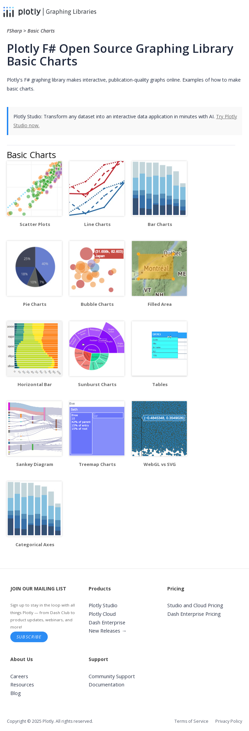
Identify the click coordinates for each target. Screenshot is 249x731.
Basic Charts (41, 30)
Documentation (106, 684)
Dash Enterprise (107, 622)
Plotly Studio (103, 605)
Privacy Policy (228, 721)
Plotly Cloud (102, 614)
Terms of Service (191, 721)
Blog (15, 693)
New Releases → (108, 630)
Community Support (112, 676)
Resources (22, 684)
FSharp (15, 30)
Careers (19, 676)
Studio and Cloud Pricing (195, 605)
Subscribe (29, 637)
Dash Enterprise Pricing (194, 614)
